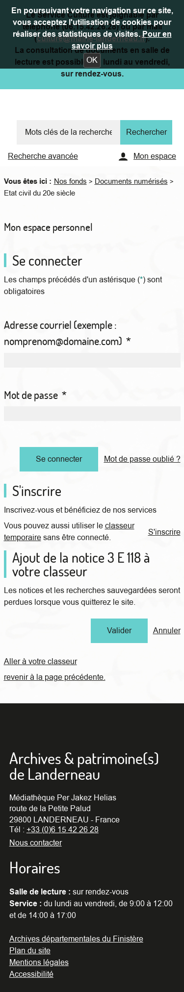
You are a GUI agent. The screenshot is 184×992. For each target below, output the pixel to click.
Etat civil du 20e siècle (39, 193)
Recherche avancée (43, 156)
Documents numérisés (131, 181)
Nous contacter (35, 843)
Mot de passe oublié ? (142, 459)
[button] (92, 60)
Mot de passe (35, 395)
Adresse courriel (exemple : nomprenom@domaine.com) (67, 333)
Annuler (167, 630)
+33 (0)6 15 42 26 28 (62, 829)
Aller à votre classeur (40, 661)
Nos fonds (70, 181)
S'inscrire (164, 532)
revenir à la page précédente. (54, 677)
